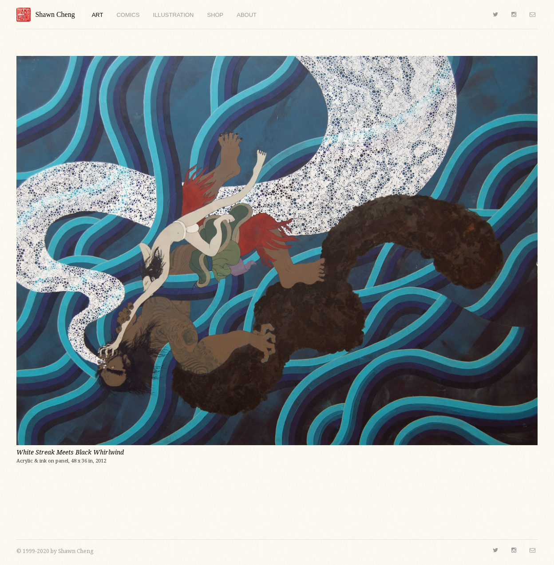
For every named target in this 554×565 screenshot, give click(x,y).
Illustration (173, 15)
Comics (127, 15)
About (247, 15)
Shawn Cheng (45, 15)
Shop (215, 15)
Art (97, 15)
